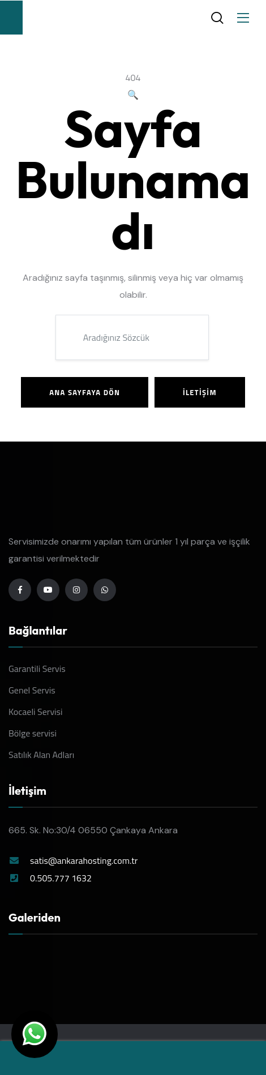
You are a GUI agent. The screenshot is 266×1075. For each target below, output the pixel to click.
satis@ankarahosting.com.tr (84, 860)
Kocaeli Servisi (35, 711)
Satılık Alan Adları (41, 754)
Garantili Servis (37, 668)
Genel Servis (31, 690)
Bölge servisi (32, 733)
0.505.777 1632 (61, 878)
